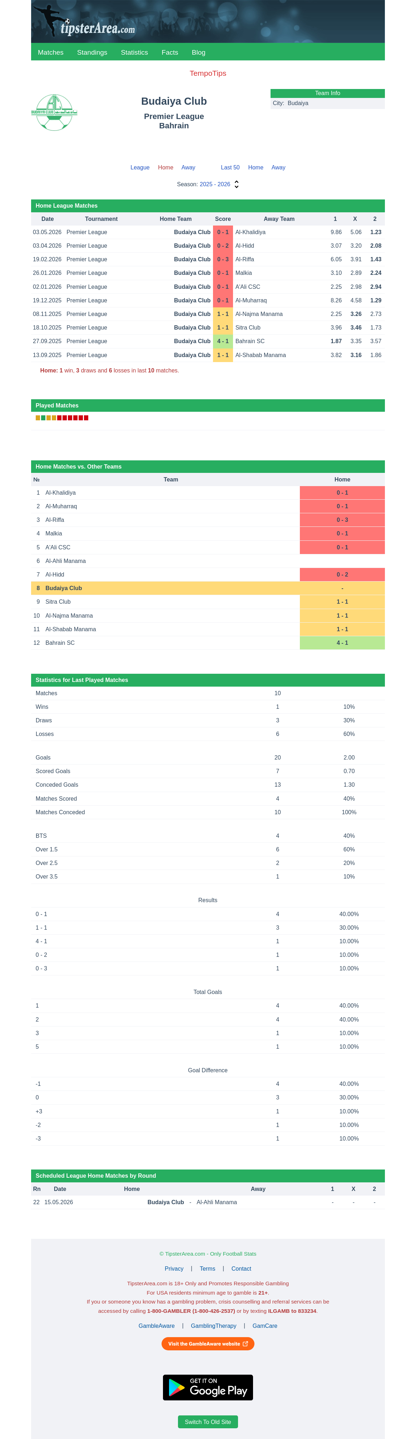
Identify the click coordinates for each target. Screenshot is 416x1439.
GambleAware (157, 1325)
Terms (208, 1268)
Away (188, 167)
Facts (170, 52)
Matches (51, 52)
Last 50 (230, 167)
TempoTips (208, 73)
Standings (92, 52)
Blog (198, 52)
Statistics (134, 52)
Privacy (174, 1268)
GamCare (265, 1325)
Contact (241, 1268)
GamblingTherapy (213, 1325)
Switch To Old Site (208, 1422)
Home (255, 167)
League (139, 167)
